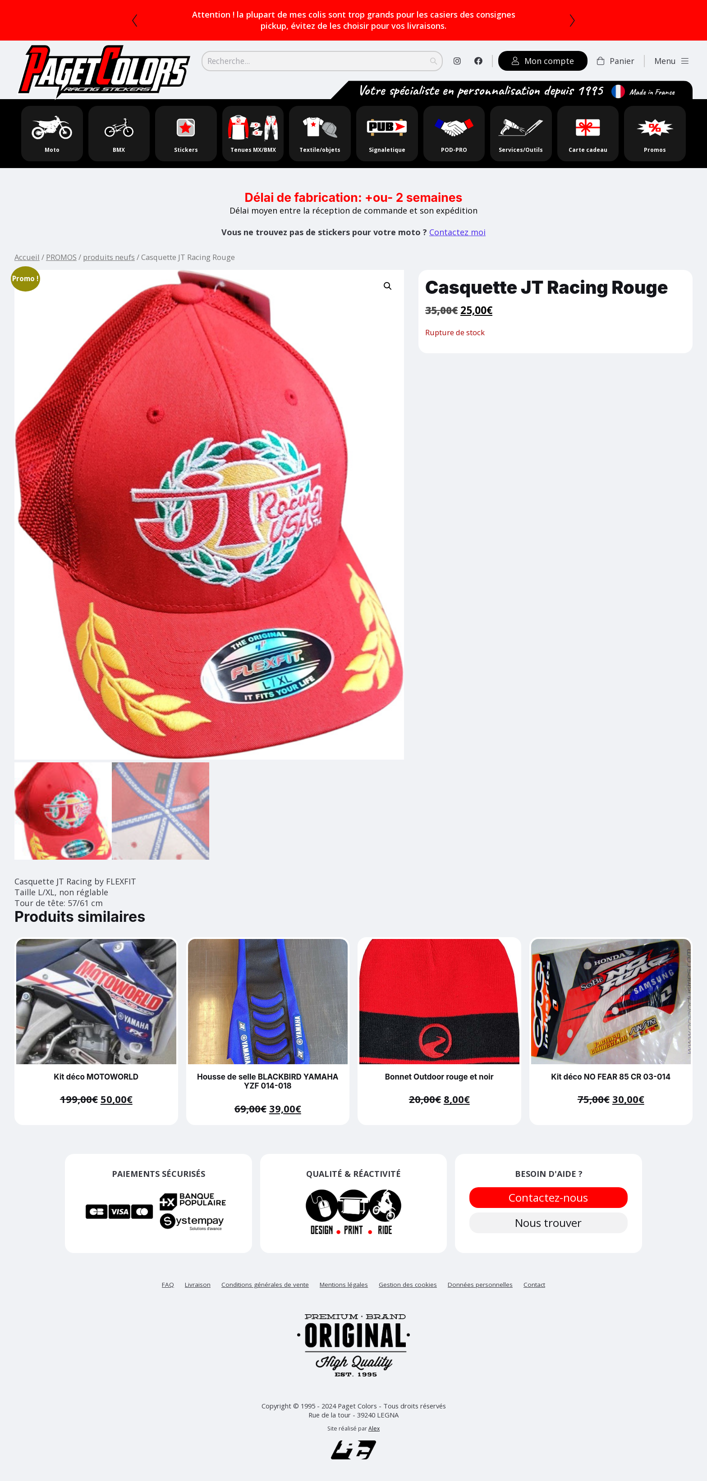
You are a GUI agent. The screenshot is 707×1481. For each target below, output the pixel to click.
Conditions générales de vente (265, 1281)
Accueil (27, 257)
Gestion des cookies (408, 1281)
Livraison (198, 1281)
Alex (374, 1426)
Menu (671, 60)
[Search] (322, 60)
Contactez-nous (548, 1195)
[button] (388, 286)
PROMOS (61, 257)
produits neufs (109, 257)
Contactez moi (457, 232)
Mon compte (543, 60)
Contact (534, 1281)
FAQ (168, 1281)
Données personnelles (480, 1281)
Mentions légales (344, 1281)
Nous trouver (548, 1222)
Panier (615, 60)
